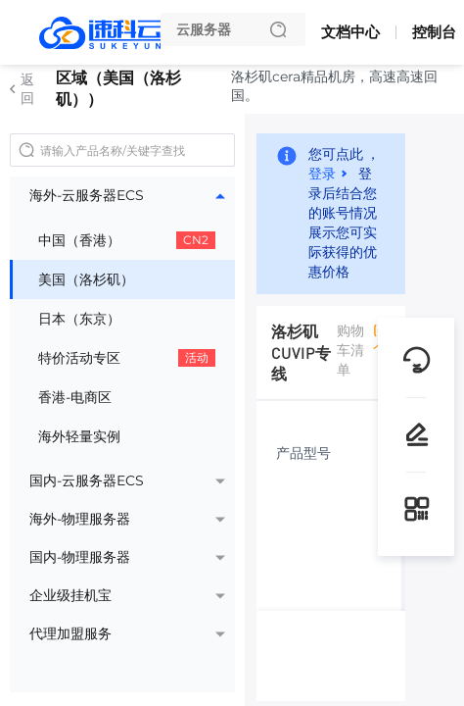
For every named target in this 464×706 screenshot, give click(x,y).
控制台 (434, 32)
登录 (322, 172)
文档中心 (350, 32)
